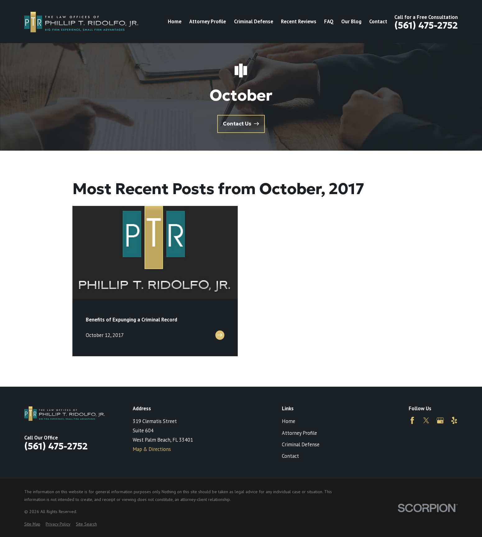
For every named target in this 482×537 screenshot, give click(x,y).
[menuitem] (32, 524)
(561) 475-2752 (426, 25)
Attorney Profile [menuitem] (207, 21)
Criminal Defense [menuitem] (253, 21)
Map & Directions (152, 449)
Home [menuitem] (174, 21)
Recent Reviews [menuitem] (298, 21)
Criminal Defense (300, 444)
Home (288, 421)
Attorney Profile (299, 433)
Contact (290, 456)
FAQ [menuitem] (328, 21)
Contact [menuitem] (378, 21)
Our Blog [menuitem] (351, 21)
